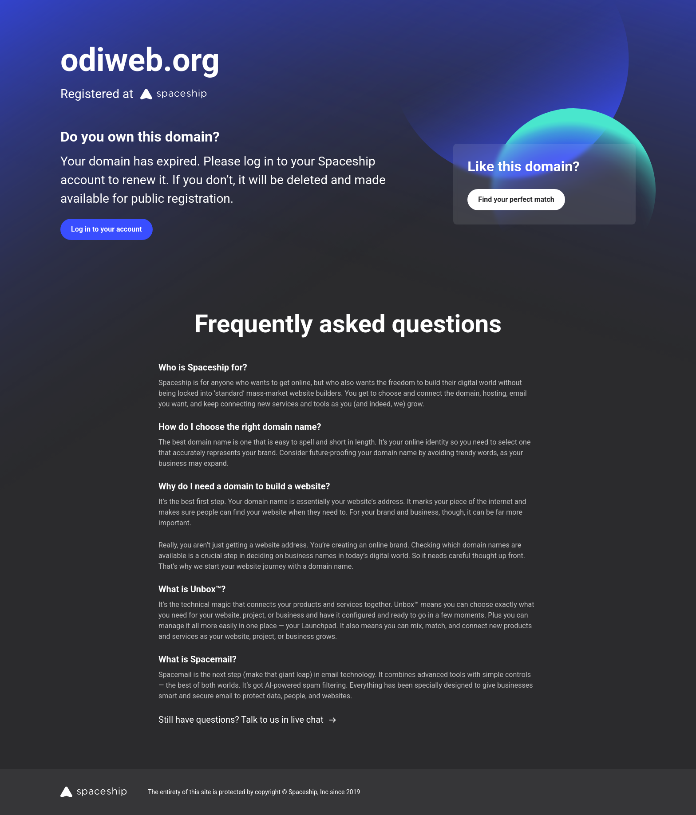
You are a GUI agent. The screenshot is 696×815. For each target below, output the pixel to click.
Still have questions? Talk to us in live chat (247, 719)
